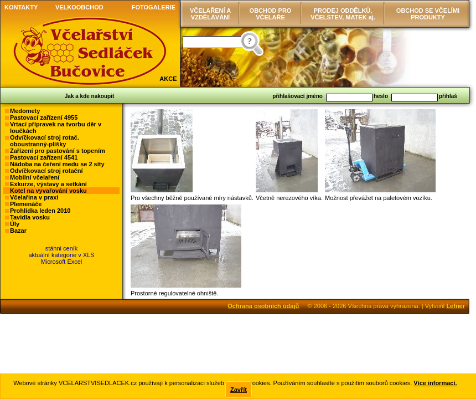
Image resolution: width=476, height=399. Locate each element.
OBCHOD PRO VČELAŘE (271, 14)
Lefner (455, 306)
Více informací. (435, 383)
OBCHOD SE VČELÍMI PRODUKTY (427, 14)
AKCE (168, 78)
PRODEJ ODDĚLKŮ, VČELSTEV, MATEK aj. (343, 14)
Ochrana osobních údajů (263, 306)
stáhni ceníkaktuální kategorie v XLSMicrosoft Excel (61, 255)
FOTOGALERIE (153, 7)
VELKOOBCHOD (79, 7)
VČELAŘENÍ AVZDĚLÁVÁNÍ (210, 14)
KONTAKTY (21, 7)
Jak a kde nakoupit (89, 96)
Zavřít (238, 389)
